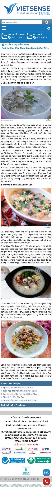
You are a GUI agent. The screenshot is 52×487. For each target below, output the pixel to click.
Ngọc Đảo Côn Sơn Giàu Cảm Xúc (18, 388)
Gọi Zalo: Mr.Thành (29, 36)
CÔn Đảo (14, 379)
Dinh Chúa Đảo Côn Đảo (13, 397)
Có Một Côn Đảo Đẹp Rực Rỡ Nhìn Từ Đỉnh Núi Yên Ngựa (22, 400)
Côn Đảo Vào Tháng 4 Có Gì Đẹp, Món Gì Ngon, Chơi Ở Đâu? (22, 394)
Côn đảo (4, 125)
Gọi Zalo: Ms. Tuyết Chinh (4, 36)
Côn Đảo (13, 68)
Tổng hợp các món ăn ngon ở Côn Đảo (20, 391)
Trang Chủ (26, 9)
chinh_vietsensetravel (9, 37)
